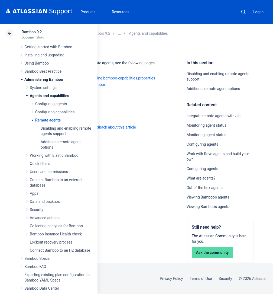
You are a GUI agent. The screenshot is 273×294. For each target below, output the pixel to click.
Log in (258, 12)
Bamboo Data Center (41, 288)
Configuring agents (51, 104)
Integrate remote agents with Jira (214, 116)
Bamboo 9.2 (32, 32)
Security (36, 209)
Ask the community (212, 252)
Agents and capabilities (49, 96)
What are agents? (201, 178)
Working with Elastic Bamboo (54, 155)
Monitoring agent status (206, 125)
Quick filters (40, 163)
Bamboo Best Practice (42, 71)
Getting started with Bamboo (48, 47)
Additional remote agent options (213, 89)
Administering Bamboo (43, 79)
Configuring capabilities (54, 112)
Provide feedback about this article (107, 127)
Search (243, 12)
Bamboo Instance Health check (56, 234)
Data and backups (45, 201)
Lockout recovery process (51, 242)
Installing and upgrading (44, 55)
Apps (34, 193)
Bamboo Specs (37, 258)
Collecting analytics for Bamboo (56, 226)
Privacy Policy (171, 278)
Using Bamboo (36, 63)
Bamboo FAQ (35, 266)
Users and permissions (49, 172)
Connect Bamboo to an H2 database (60, 250)
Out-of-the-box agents (205, 188)
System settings (43, 87)
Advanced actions (45, 218)
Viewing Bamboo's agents (208, 197)
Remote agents (48, 120)
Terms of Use (201, 278)
